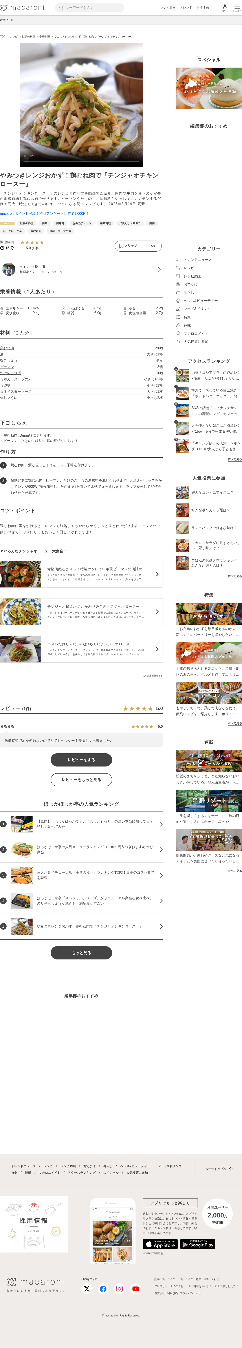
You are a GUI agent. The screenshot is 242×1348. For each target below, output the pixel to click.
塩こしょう (9, 360)
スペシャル (111, 1172)
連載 (28, 1172)
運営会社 (159, 1293)
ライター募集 (193, 1279)
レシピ (48, 1166)
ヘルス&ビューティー (135, 1166)
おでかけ (89, 1166)
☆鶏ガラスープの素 (16, 379)
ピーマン (7, 367)
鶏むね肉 (7, 348)
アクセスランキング (81, 1172)
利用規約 (172, 1293)
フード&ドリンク (170, 1166)
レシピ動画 (168, 7)
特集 (14, 1172)
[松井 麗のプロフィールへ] (81, 269)
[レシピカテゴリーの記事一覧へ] (7, 223)
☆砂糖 (5, 385)
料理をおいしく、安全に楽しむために (215, 1286)
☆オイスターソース (16, 391)
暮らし (107, 1166)
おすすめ (203, 7)
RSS (188, 1286)
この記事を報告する (153, 675)
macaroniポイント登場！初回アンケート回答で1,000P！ (44, 213)
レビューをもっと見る (81, 780)
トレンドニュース (23, 1166)
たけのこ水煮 (10, 373)
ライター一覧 (175, 1279)
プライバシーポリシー (193, 1293)
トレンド (186, 7)
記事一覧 (159, 1279)
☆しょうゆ (9, 398)
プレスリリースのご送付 (168, 1286)
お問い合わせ (211, 1279)
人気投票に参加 (137, 1172)
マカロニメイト (49, 1172)
